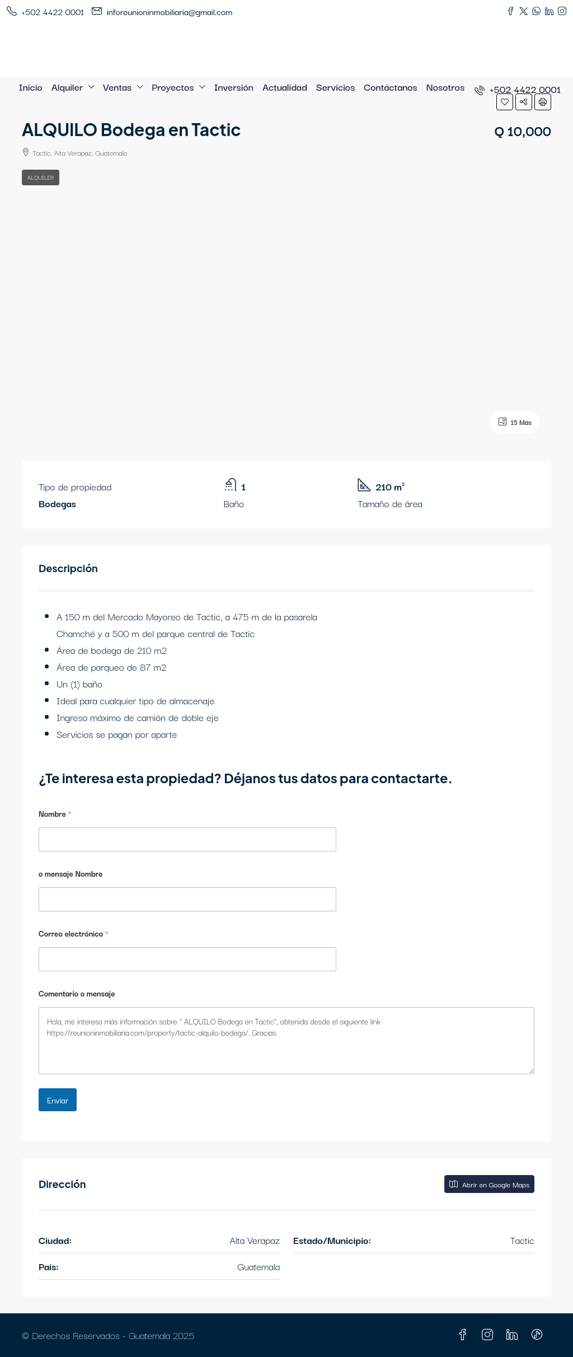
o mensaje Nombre (70, 873)
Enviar (57, 1099)
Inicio (31, 86)
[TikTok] (539, 1334)
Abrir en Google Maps (489, 1184)
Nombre (55, 813)
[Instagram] (489, 1334)
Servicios (335, 86)
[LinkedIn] (514, 1334)
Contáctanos (390, 86)
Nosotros (445, 86)
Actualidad (284, 86)
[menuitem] (517, 89)
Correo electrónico (74, 933)
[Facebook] (465, 1334)
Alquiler (67, 86)
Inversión (233, 86)
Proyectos (173, 86)
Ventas (117, 86)
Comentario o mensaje (77, 993)
